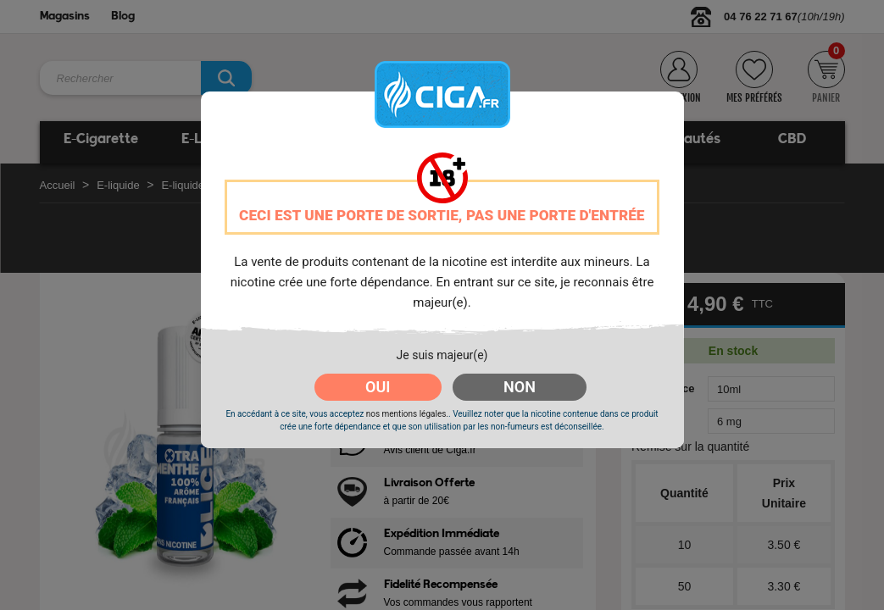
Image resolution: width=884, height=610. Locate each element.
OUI (377, 387)
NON (519, 387)
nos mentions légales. (407, 414)
